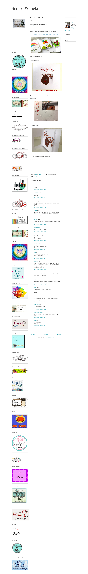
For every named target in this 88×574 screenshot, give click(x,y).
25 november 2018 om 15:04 (40, 301)
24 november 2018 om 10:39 (40, 240)
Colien (35, 320)
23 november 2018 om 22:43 (40, 224)
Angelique (36, 261)
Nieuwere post (34, 334)
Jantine (35, 287)
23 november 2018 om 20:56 (40, 197)
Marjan (35, 279)
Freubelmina (37, 192)
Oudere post (58, 334)
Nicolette (36, 234)
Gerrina (35, 272)
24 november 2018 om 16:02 (40, 249)
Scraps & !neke (25, 8)
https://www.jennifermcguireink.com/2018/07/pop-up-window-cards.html (46, 34)
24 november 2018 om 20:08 (40, 269)
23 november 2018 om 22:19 (40, 216)
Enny (35, 296)
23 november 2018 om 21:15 (40, 207)
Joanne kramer (37, 227)
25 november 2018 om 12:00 (40, 294)
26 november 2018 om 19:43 (40, 317)
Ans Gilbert (36, 243)
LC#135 (35, 176)
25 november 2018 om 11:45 (40, 284)
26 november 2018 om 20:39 (40, 325)
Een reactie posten (36, 328)
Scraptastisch (37, 183)
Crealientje (36, 200)
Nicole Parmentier (38, 312)
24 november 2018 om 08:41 (40, 231)
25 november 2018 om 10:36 (40, 277)
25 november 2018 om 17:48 (40, 309)
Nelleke (35, 210)
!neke (73, 22)
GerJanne (36, 219)
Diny (35, 252)
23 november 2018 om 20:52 (40, 189)
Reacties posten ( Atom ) (49, 337)
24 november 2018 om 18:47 (40, 258)
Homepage (46, 334)
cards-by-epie (37, 304)
